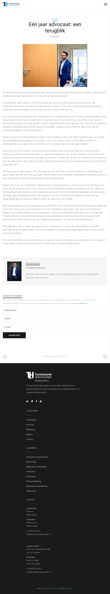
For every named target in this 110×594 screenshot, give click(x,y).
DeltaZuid (52, 588)
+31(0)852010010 (34, 569)
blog (70, 109)
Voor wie (30, 425)
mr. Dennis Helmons (35, 268)
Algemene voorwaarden (36, 467)
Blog (55, 19)
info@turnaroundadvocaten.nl (38, 534)
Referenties (31, 491)
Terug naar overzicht (55, 356)
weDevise (69, 588)
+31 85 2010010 (33, 531)
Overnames (31, 420)
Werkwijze (30, 430)
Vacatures (30, 472)
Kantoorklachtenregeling (36, 486)
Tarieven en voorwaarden (37, 457)
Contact (29, 439)
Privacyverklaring (33, 481)
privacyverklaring (80, 303)
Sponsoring (31, 462)
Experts (29, 434)
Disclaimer (31, 476)
